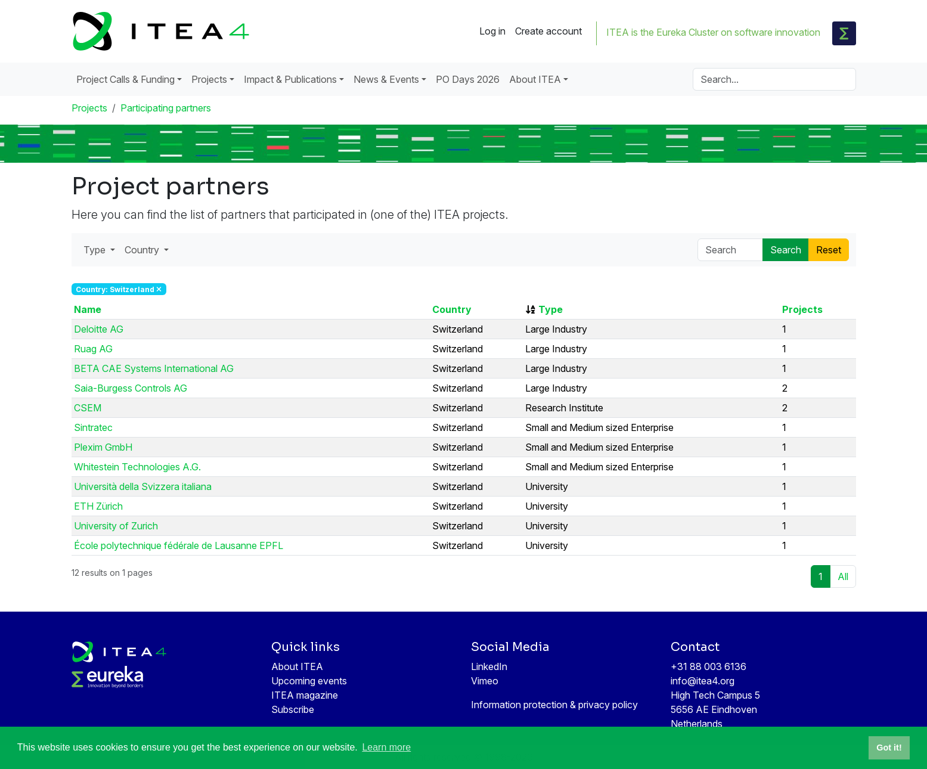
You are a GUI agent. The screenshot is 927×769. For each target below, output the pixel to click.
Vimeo (484, 681)
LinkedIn (489, 666)
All (843, 576)
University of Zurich (116, 526)
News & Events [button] (386, 79)
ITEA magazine (304, 695)
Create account (548, 31)
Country (452, 309)
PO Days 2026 (468, 79)
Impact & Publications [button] (290, 79)
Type (550, 309)
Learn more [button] (386, 747)
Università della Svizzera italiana (143, 486)
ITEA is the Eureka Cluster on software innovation (713, 32)
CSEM (87, 408)
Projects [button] (209, 79)
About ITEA (297, 666)
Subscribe (292, 709)
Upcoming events (309, 681)
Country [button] (143, 250)
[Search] (774, 79)
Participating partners (165, 108)
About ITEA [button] (535, 79)
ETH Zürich (98, 506)
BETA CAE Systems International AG (154, 368)
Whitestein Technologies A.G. (137, 467)
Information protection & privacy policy (554, 705)
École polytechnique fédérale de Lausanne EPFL (178, 545)
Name (87, 309)
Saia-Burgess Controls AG (130, 388)
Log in (492, 31)
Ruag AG (93, 349)
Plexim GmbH (103, 447)
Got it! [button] (888, 747)
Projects (89, 108)
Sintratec (93, 427)
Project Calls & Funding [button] (125, 79)
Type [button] (95, 250)
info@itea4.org (702, 681)
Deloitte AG (98, 329)
